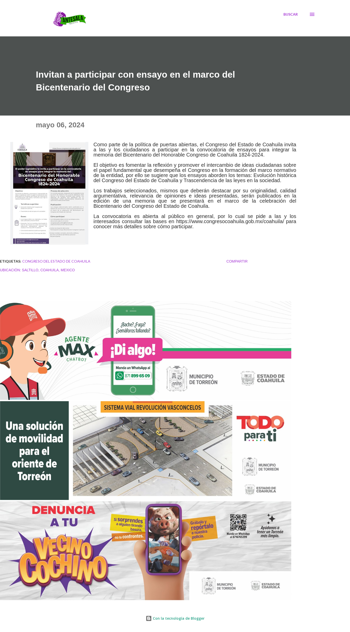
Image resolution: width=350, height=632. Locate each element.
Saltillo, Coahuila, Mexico (48, 270)
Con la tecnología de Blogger (175, 618)
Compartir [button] (237, 261)
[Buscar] (290, 14)
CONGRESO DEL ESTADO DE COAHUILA (56, 261)
